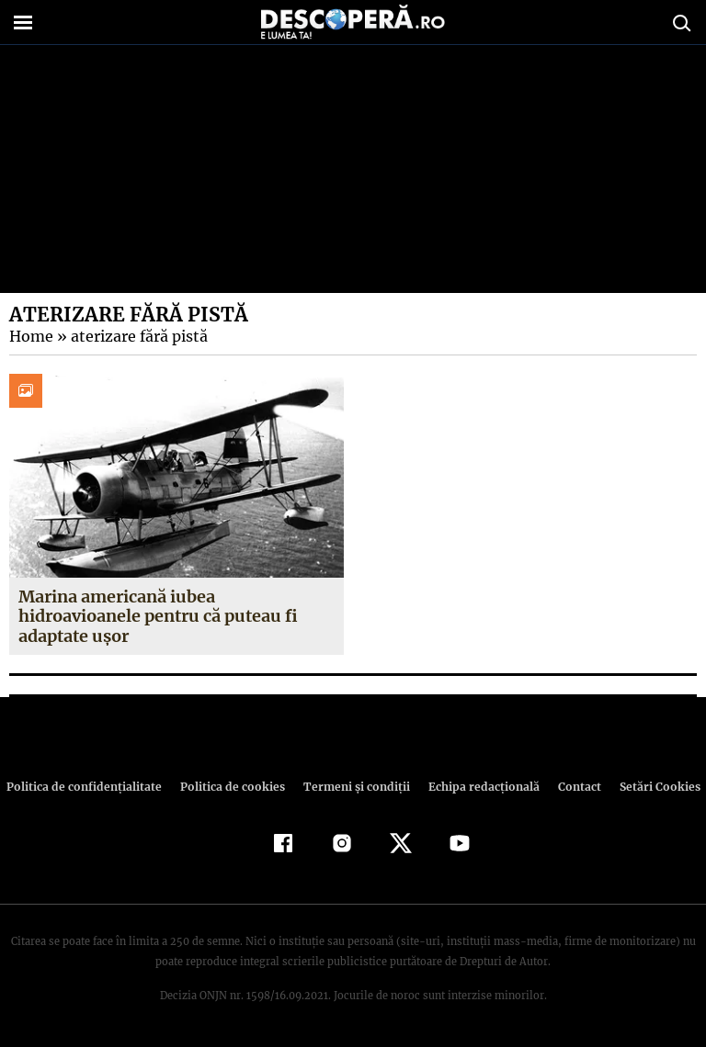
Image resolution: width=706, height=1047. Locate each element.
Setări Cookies (650, 787)
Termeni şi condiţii (353, 787)
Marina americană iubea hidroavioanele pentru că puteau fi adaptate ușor (158, 616)
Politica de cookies (234, 787)
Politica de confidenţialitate (91, 787)
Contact (572, 787)
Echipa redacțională (478, 787)
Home (30, 336)
